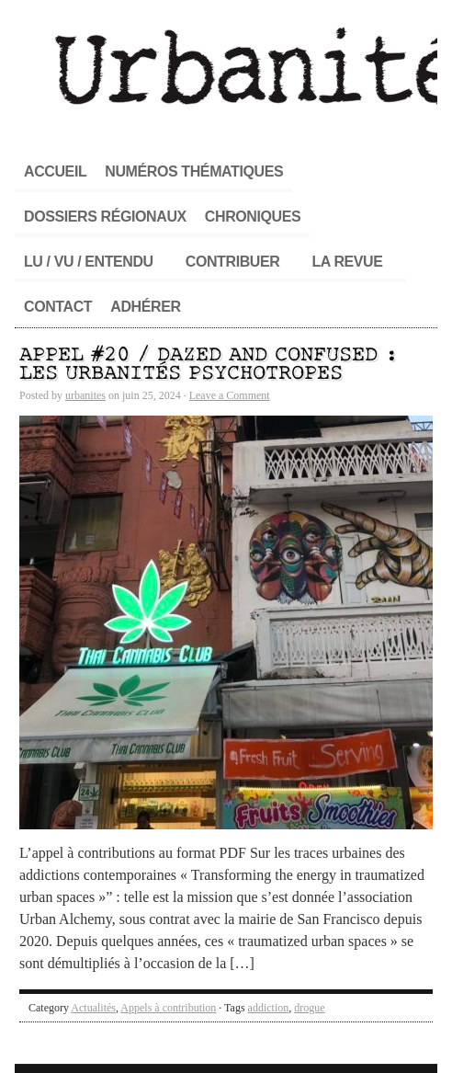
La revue (346, 261)
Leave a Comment (229, 395)
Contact (58, 306)
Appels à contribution (168, 1007)
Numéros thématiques (194, 171)
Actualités (93, 1007)
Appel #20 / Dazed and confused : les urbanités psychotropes (208, 364)
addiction (268, 1007)
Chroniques (252, 216)
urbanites (85, 395)
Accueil (55, 171)
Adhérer (145, 306)
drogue (309, 1007)
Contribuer (233, 261)
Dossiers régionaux (105, 216)
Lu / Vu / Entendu (88, 261)
